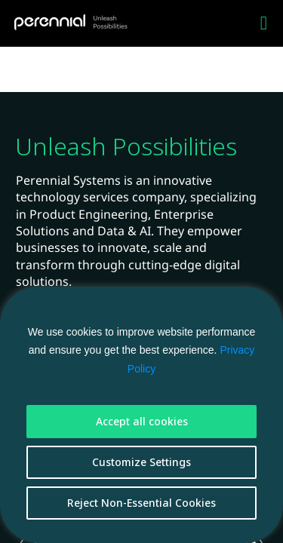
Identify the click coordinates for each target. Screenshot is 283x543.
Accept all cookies (142, 421)
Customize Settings (141, 462)
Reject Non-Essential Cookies (141, 502)
